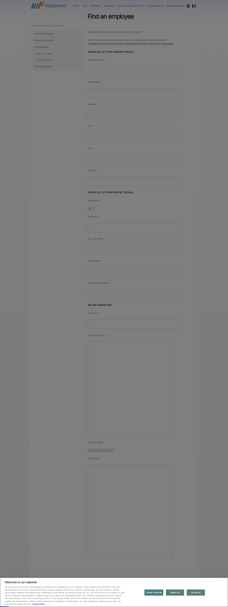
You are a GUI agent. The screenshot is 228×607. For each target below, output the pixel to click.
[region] (114, 592)
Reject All (175, 592)
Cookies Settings (154, 592)
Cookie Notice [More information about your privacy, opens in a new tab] (38, 604)
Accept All (195, 592)
